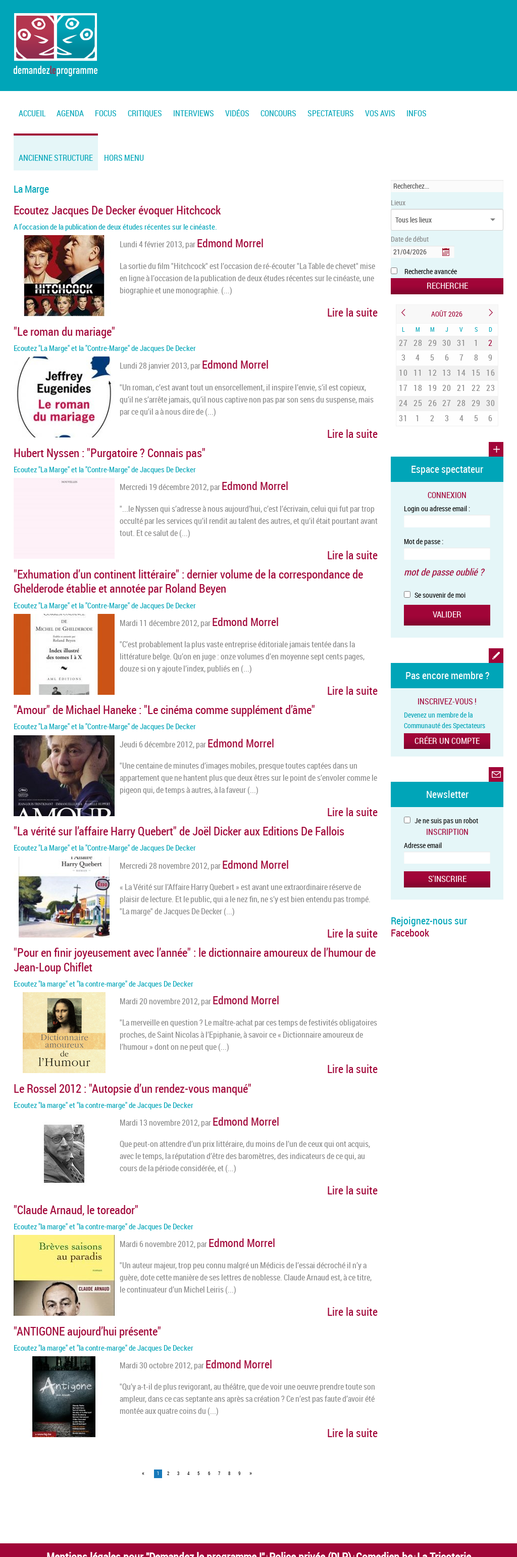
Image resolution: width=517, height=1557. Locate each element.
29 (432, 339)
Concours (278, 113)
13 (446, 363)
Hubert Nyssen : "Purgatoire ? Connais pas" (84, 437)
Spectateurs (330, 113)
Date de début (410, 239)
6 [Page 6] (209, 1385)
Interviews (193, 113)
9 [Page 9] (239, 1385)
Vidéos (237, 113)
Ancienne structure (56, 157)
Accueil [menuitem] (32, 113)
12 (432, 363)
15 (476, 363)
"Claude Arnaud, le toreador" (60, 1133)
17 (403, 375)
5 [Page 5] (198, 1385)
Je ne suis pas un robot (441, 790)
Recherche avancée (430, 271)
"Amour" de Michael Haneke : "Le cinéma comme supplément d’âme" (128, 676)
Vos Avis (380, 113)
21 (461, 375)
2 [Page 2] (168, 1385)
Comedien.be (350, 1465)
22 (476, 375)
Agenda (70, 113)
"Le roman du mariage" (51, 323)
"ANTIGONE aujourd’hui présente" (68, 1248)
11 (418, 363)
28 (418, 339)
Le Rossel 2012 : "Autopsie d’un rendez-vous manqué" (102, 1019)
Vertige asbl (340, 1478)
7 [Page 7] (219, 1385)
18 (418, 375)
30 (446, 339)
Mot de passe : (423, 519)
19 (432, 375)
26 (432, 386)
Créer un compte (447, 711)
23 (490, 375)
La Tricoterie (394, 1465)
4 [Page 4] (188, 1385)
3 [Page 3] (178, 1385)
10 (403, 363)
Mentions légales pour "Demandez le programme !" (182, 1465)
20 (446, 375)
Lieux (398, 202)
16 (490, 363)
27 (403, 339)
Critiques (145, 113)
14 (461, 363)
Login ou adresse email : (437, 487)
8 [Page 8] (229, 1385)
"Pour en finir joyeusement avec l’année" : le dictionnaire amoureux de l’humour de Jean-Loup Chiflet (180, 905)
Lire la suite (360, 302)
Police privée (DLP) (295, 1465)
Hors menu (124, 157)
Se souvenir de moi (435, 569)
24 (403, 386)
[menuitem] (70, 107)
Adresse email (423, 815)
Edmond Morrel (221, 237)
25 (418, 386)
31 (461, 339)
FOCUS (106, 113)
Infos (416, 113)
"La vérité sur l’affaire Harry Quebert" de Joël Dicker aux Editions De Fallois (138, 790)
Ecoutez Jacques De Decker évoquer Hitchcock (92, 208)
